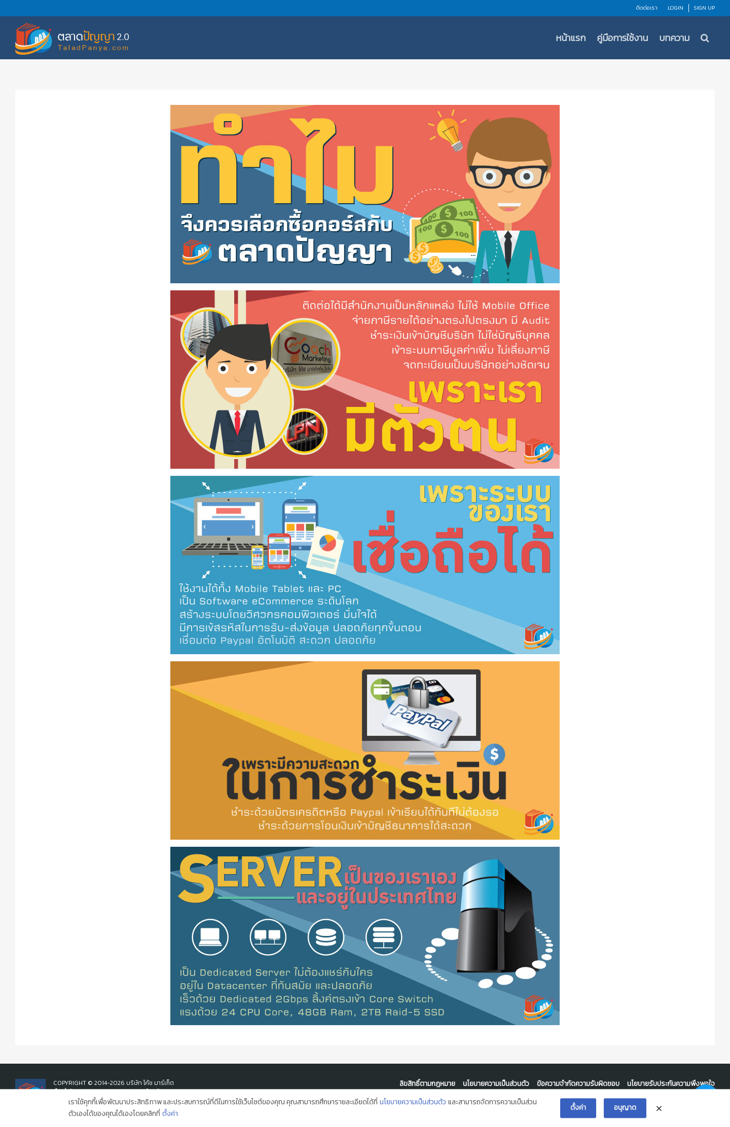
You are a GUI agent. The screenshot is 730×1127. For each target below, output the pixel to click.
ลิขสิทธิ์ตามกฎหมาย (427, 1083)
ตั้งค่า (170, 1115)
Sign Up (704, 8)
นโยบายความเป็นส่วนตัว (496, 1083)
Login (675, 8)
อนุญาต (625, 1109)
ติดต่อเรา (647, 8)
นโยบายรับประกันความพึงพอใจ (671, 1083)
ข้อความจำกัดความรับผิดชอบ (578, 1083)
